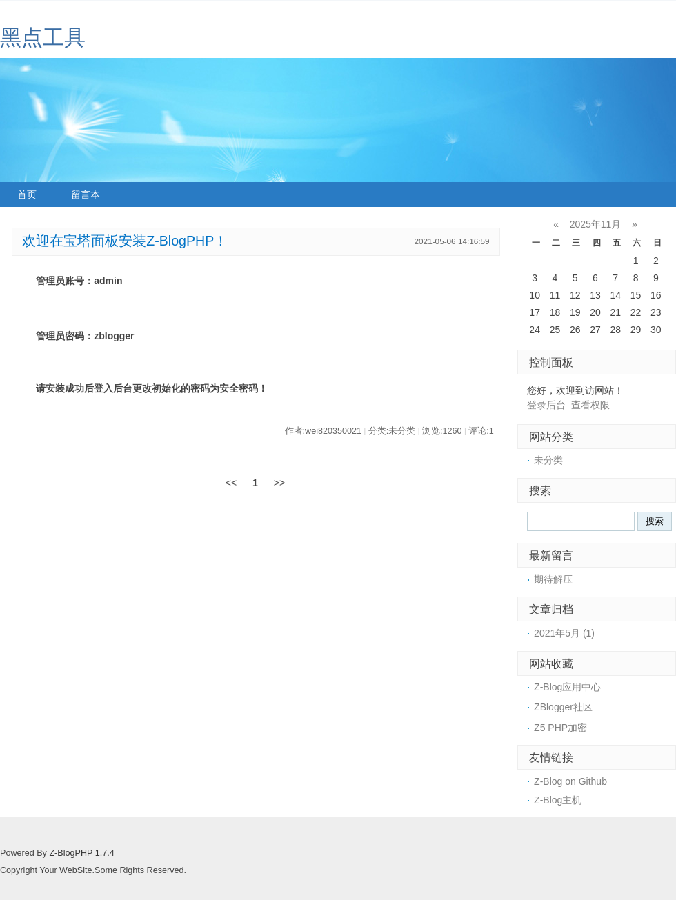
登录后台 (546, 404)
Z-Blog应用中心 (567, 686)
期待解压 (553, 579)
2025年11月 (595, 224)
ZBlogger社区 (563, 706)
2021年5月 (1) (564, 633)
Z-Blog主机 (557, 800)
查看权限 (590, 404)
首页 (27, 194)
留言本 (85, 194)
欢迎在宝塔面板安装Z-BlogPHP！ (125, 240)
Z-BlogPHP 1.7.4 (81, 853)
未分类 (548, 460)
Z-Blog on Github (570, 781)
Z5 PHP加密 (560, 727)
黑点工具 (43, 38)
